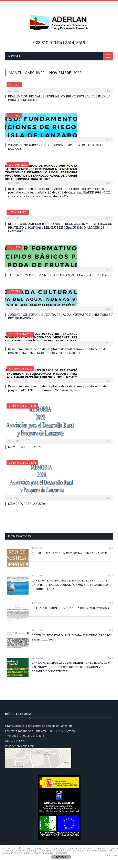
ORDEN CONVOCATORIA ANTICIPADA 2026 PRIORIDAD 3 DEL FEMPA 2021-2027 (72, 637)
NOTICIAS (14, 84)
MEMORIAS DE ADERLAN (22, 406)
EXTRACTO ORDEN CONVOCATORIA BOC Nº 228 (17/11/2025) (71, 608)
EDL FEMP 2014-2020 (20, 334)
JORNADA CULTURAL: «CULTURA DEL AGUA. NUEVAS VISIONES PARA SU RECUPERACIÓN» (60, 316)
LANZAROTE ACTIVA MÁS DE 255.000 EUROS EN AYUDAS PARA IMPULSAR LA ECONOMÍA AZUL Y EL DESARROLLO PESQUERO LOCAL (70, 585)
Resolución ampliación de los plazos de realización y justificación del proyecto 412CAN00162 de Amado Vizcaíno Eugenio (58, 351)
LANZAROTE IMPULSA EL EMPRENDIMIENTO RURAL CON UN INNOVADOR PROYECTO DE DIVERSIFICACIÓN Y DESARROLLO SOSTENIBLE (71, 667)
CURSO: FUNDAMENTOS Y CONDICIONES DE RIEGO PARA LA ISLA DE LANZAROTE (57, 147)
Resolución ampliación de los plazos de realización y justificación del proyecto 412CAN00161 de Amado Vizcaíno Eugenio (58, 388)
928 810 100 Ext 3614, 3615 (59, 42)
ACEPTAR (61, 857)
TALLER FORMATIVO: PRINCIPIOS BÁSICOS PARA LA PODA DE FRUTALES (60, 275)
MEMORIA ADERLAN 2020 (26, 504)
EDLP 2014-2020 (18, 164)
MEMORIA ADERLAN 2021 (26, 447)
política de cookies (12, 853)
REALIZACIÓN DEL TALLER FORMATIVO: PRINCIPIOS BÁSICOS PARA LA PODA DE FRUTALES (59, 98)
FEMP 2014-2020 (18, 212)
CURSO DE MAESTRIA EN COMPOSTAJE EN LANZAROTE (69, 553)
